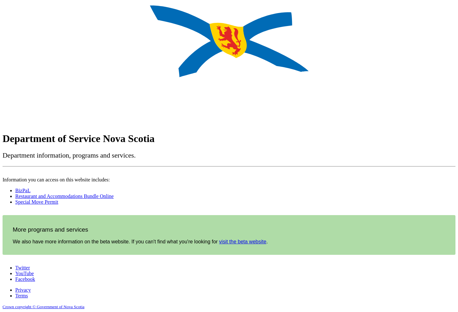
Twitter (22, 267)
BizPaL (23, 190)
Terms (21, 295)
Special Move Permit (36, 202)
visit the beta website (243, 241)
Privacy (23, 290)
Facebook (25, 279)
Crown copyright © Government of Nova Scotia (43, 306)
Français (445, 132)
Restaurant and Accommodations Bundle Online (64, 196)
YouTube (24, 273)
